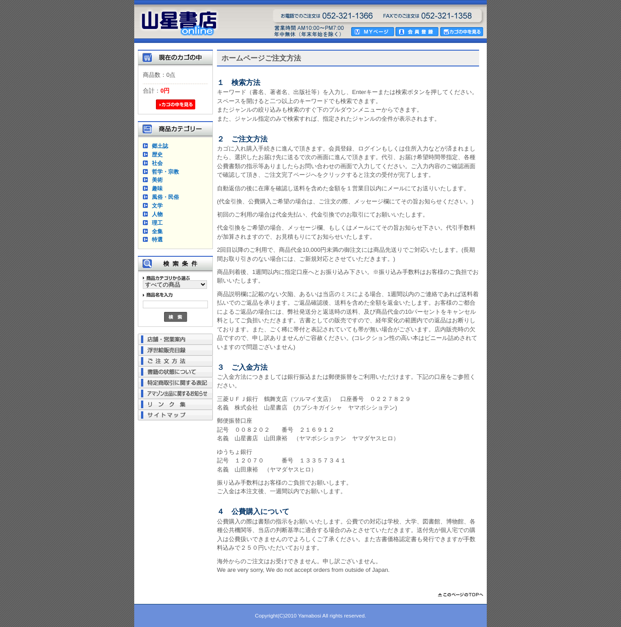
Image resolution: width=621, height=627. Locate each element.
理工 (157, 223)
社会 (157, 163)
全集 (157, 231)
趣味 (157, 188)
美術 (157, 180)
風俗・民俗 (165, 197)
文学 (157, 205)
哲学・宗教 (165, 171)
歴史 (157, 154)
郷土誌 (160, 146)
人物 (157, 214)
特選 (157, 239)
